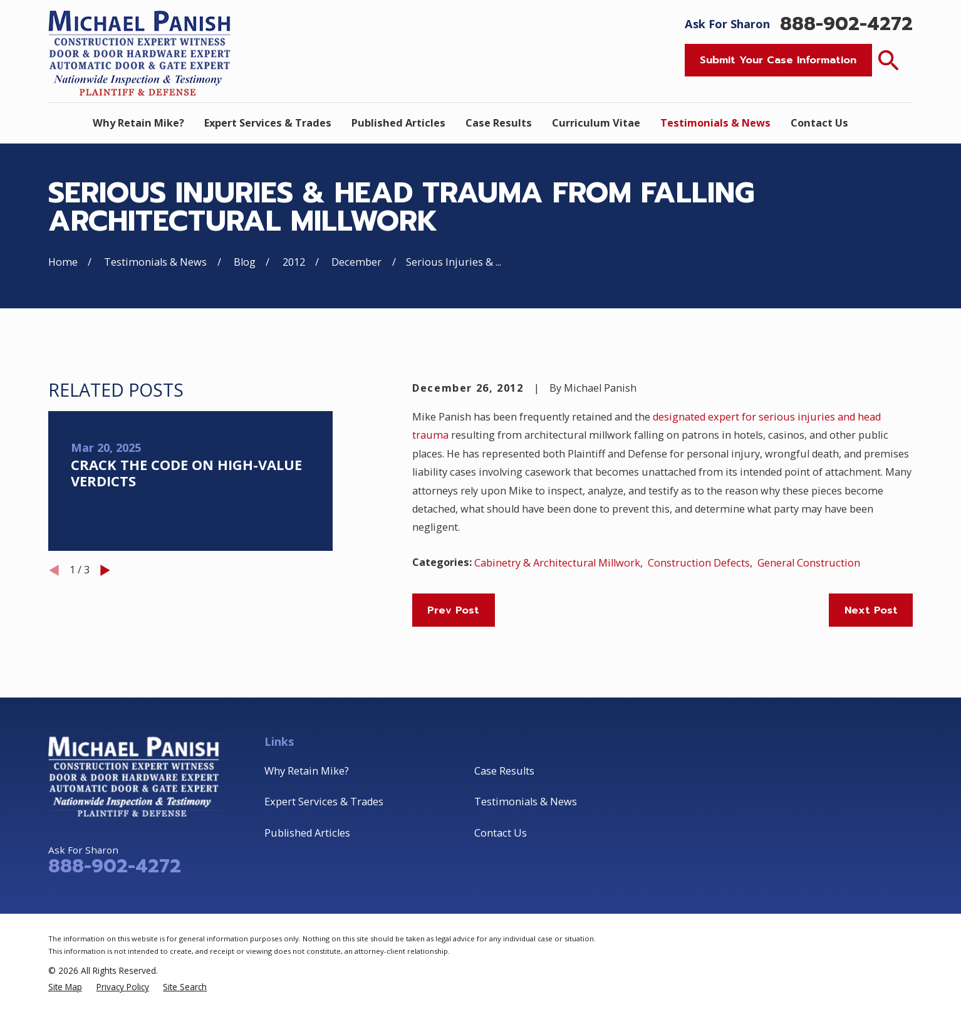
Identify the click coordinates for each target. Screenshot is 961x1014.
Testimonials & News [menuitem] (715, 123)
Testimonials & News (525, 801)
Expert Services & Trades (323, 801)
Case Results (504, 771)
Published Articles (307, 833)
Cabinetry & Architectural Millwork (557, 563)
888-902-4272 (846, 24)
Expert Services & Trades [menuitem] (267, 123)
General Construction (808, 563)
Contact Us (500, 833)
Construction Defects (699, 563)
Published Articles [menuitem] (398, 123)
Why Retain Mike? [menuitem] (138, 123)
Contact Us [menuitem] (819, 123)
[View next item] (105, 570)
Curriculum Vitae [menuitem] (596, 123)
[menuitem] (65, 986)
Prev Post (453, 610)
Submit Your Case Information (778, 60)
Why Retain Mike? (306, 771)
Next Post (871, 610)
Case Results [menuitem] (498, 123)
